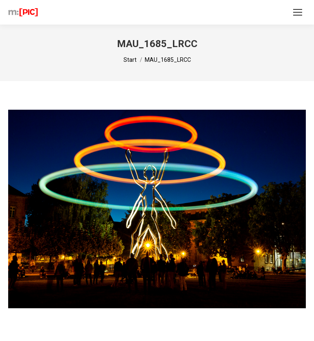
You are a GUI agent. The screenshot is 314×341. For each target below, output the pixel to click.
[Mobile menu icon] (297, 12)
